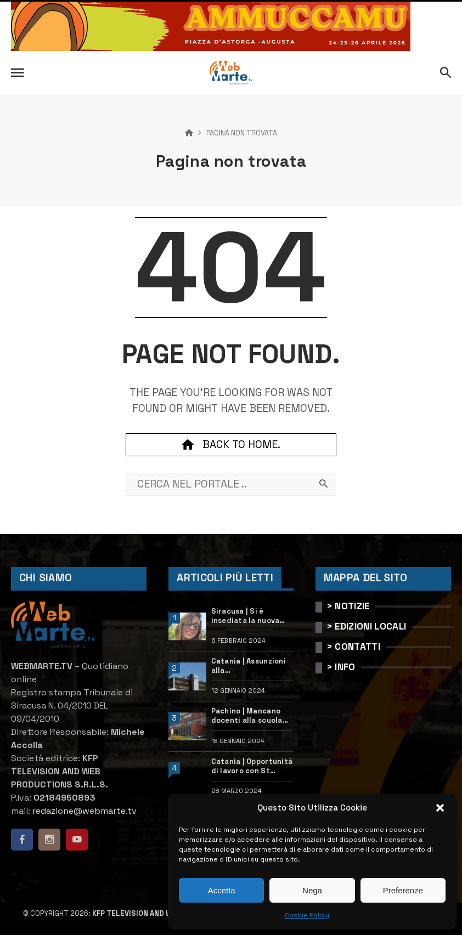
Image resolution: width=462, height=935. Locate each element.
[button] (440, 807)
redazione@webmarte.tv (84, 811)
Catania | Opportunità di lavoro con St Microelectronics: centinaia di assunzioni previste (251, 766)
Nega (312, 890)
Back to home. (231, 445)
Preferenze (403, 890)
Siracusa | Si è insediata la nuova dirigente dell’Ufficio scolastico (251, 616)
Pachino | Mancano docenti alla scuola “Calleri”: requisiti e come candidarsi (249, 716)
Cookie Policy (307, 915)
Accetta (221, 890)
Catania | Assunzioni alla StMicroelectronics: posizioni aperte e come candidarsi (249, 666)
